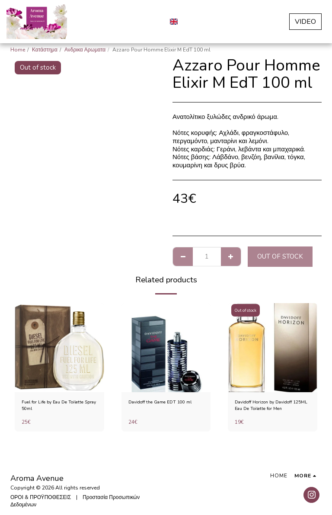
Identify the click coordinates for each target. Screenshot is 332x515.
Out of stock (280, 256)
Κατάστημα (44, 49)
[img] (59, 348)
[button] (189, 21)
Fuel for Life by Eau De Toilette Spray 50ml (58, 407)
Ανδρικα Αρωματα (84, 49)
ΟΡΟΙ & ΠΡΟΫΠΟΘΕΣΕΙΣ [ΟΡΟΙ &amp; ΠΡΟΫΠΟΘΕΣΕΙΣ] (40, 497)
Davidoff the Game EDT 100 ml (165, 403)
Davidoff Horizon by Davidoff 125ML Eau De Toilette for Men (271, 407)
